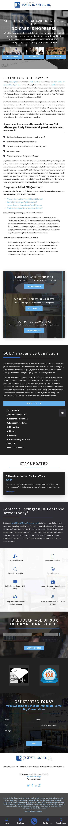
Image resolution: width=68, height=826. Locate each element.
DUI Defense (20, 767)
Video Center (30, 767)
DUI (53, 85)
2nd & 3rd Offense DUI (16, 414)
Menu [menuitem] (7, 821)
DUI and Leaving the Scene (18, 439)
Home (6, 767)
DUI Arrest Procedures (16, 423)
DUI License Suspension (17, 418)
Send (34, 743)
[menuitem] (34, 821)
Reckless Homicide (15, 447)
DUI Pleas (10, 431)
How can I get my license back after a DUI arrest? (24, 205)
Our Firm (11, 767)
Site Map (39, 767)
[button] (62, 412)
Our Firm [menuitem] (20, 821)
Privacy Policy (49, 767)
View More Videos (34, 648)
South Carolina (34, 82)
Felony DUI (11, 443)
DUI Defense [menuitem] (47, 821)
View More (10, 491)
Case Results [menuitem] (61, 821)
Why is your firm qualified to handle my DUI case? (25, 208)
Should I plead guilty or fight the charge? (22, 202)
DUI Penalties (12, 427)
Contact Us (59, 767)
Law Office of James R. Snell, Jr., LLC (25, 523)
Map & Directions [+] (34, 777)
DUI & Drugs (11, 435)
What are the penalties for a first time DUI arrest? (25, 199)
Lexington (14, 82)
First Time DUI (12, 410)
